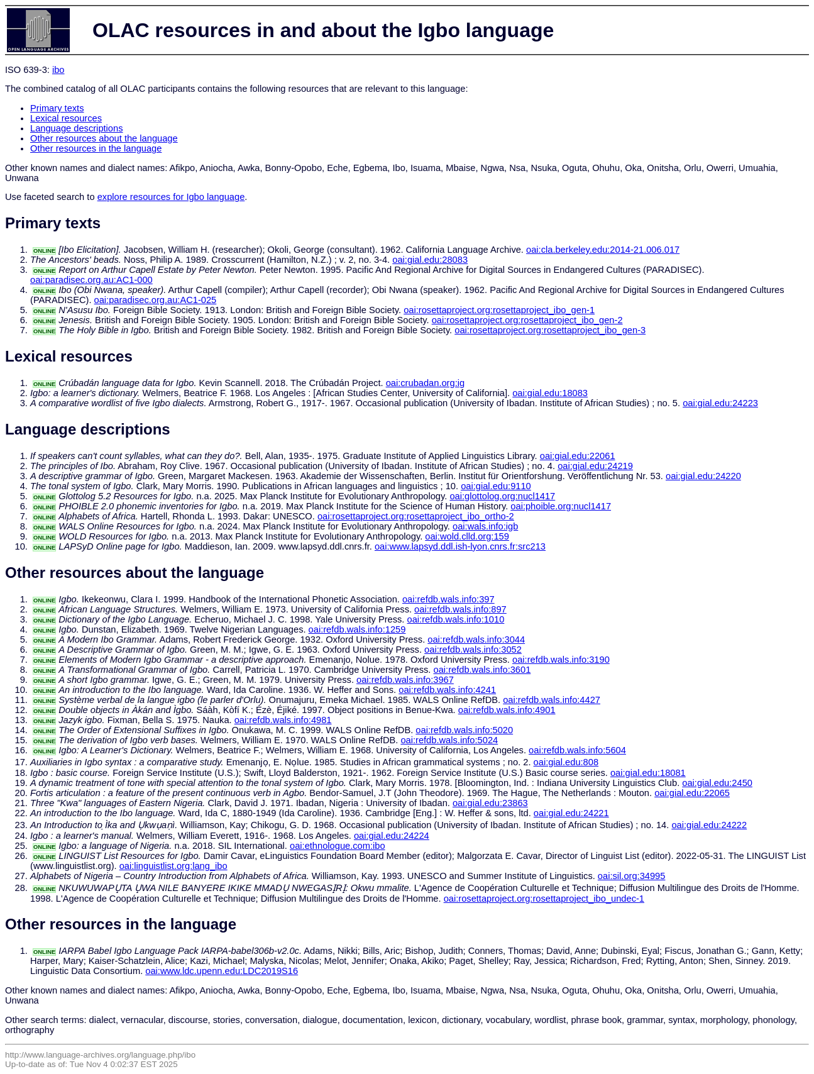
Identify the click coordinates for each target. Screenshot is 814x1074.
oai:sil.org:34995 (632, 876)
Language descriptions (76, 128)
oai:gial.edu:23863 (490, 803)
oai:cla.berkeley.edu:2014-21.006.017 (602, 250)
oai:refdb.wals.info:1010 (456, 619)
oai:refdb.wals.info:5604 (577, 750)
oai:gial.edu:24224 (391, 836)
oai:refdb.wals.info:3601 (482, 670)
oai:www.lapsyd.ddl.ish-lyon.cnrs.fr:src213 (460, 546)
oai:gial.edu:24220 (703, 476)
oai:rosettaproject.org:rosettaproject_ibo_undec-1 (544, 899)
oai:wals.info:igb (485, 526)
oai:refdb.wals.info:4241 (447, 690)
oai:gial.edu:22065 (692, 793)
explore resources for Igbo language (171, 197)
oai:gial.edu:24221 (571, 813)
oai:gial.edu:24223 (720, 403)
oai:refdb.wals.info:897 (460, 609)
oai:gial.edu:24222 (709, 825)
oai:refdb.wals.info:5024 (449, 740)
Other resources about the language (104, 138)
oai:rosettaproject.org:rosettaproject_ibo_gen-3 (550, 330)
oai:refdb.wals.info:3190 (561, 660)
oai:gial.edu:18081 (648, 773)
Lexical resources (66, 118)
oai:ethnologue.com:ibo (337, 846)
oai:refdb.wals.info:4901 (507, 710)
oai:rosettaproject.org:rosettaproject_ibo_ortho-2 (415, 516)
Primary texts (57, 108)
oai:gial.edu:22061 (577, 456)
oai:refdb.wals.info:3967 (405, 680)
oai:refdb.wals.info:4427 (551, 700)
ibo (58, 70)
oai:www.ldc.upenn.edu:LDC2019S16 (221, 971)
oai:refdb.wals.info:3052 (473, 650)
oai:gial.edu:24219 (595, 466)
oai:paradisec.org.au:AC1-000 (91, 280)
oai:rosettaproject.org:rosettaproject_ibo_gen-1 (499, 310)
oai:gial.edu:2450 (717, 783)
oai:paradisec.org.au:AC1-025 (155, 300)
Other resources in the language (96, 148)
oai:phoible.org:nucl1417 (560, 506)
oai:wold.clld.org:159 (467, 536)
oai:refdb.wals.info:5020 (464, 730)
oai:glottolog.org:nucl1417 (502, 496)
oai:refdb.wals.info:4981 (283, 720)
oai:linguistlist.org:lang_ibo (173, 866)
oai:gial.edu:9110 (496, 486)
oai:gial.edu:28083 (430, 260)
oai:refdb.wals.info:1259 (357, 629)
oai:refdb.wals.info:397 (448, 599)
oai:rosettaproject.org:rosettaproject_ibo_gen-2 (527, 320)
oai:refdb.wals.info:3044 (476, 639)
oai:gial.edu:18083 (550, 393)
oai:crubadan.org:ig (425, 383)
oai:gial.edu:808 (566, 762)
